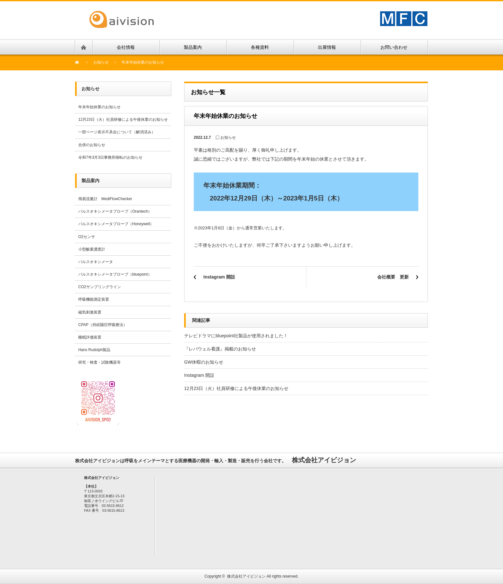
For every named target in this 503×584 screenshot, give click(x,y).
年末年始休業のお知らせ (99, 107)
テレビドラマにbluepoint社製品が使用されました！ (236, 335)
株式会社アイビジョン (246, 576)
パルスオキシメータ (95, 262)
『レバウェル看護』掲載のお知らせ (220, 348)
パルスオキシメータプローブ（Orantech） (115, 211)
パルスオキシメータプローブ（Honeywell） (116, 224)
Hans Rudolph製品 (94, 350)
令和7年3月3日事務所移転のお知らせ (110, 157)
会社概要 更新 (393, 276)
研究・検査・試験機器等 (99, 362)
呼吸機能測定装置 (93, 299)
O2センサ (86, 236)
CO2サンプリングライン (99, 287)
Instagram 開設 (219, 276)
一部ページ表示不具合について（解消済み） (116, 132)
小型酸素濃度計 (91, 249)
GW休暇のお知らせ (203, 362)
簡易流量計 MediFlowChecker (105, 199)
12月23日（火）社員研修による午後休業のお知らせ (236, 388)
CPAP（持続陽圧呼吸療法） (102, 325)
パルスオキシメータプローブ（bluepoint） (115, 274)
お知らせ (101, 62)
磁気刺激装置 (89, 312)
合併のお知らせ (91, 145)
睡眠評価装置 (89, 337)
